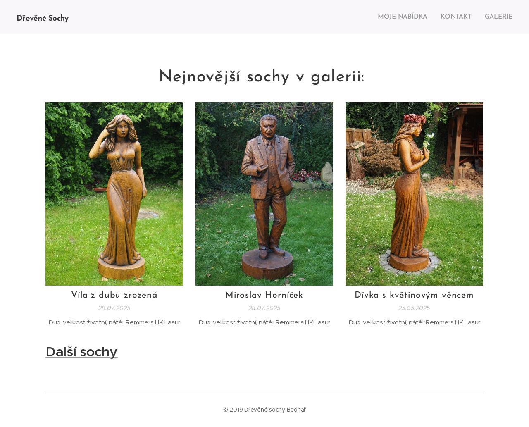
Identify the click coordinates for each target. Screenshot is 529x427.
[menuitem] (406, 17)
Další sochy (81, 351)
